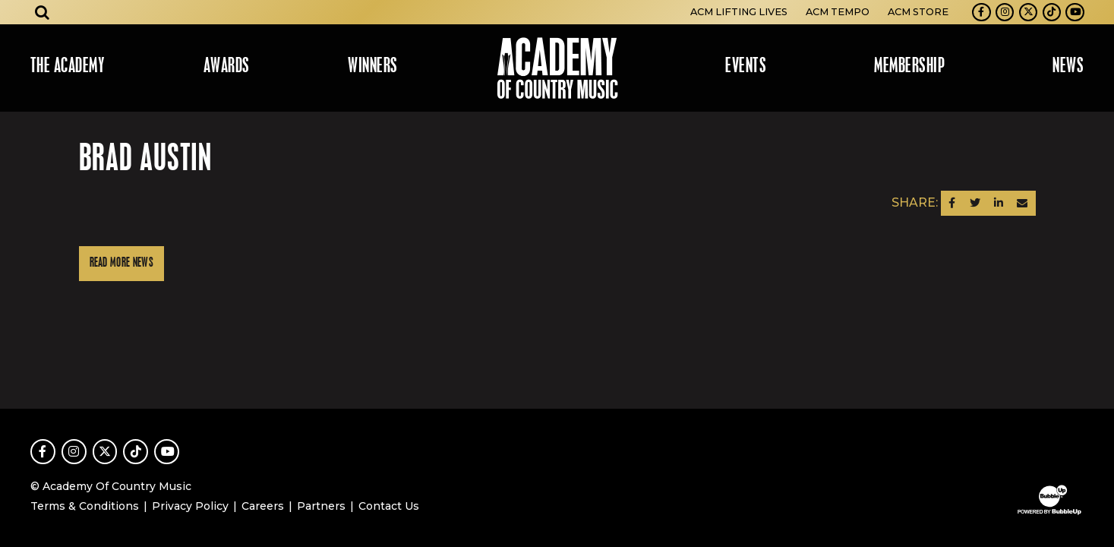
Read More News (121, 263)
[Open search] (42, 12)
